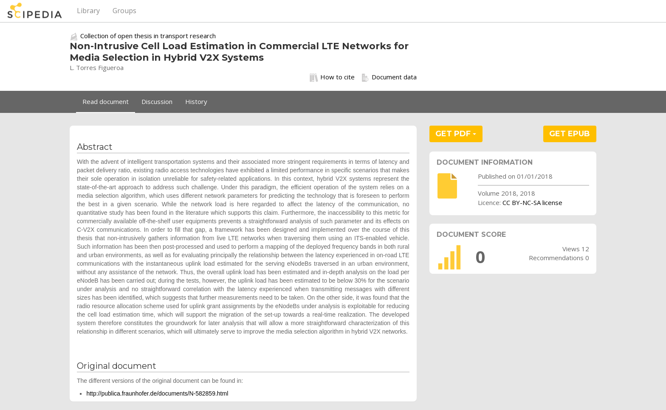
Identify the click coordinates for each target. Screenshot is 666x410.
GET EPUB (569, 133)
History (196, 101)
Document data (389, 77)
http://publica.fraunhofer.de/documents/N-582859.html (157, 393)
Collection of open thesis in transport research (148, 35)
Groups (124, 10)
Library (88, 10)
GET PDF (455, 133)
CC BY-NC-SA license (532, 202)
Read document (105, 101)
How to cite (332, 77)
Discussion (156, 101)
